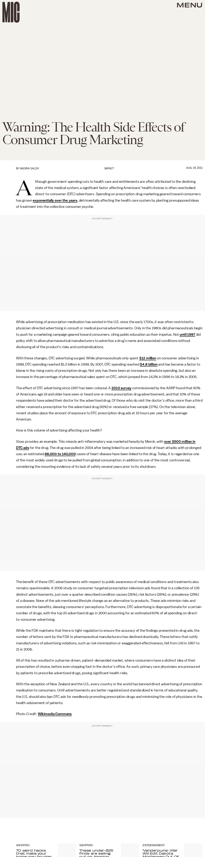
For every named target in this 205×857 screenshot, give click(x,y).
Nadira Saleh (29, 168)
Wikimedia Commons (55, 714)
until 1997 (187, 334)
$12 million (147, 358)
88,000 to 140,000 (60, 454)
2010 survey (121, 388)
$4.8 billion (148, 364)
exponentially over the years (55, 200)
